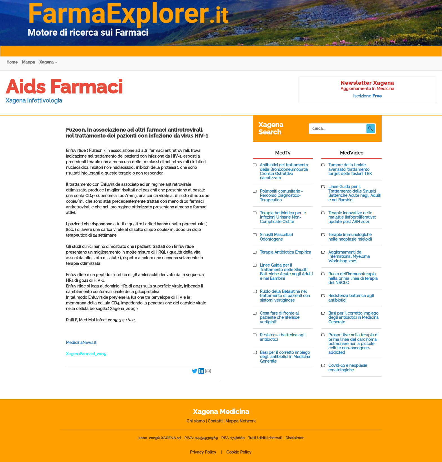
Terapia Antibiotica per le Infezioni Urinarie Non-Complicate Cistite (283, 217)
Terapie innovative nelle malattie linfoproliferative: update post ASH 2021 (352, 217)
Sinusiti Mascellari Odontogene (276, 237)
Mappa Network (241, 421)
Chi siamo (196, 421)
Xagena (48, 62)
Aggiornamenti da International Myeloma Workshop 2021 (349, 256)
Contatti (215, 421)
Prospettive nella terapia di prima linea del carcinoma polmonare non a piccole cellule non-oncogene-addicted (353, 344)
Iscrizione (367, 96)
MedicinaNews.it (81, 342)
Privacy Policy (203, 452)
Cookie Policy (238, 452)
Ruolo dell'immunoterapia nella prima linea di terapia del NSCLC (353, 278)
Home (11, 62)
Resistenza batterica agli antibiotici (282, 337)
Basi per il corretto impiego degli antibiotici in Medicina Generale (285, 356)
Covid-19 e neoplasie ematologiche (347, 367)
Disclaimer (295, 438)
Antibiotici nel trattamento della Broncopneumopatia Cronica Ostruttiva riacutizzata (284, 171)
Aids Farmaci (64, 86)
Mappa (28, 62)
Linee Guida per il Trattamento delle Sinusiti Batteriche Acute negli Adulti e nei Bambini (286, 271)
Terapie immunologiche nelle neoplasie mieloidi (350, 237)
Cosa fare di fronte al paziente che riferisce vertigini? (279, 317)
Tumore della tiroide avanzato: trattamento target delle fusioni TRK (350, 169)
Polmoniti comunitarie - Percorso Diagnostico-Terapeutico (281, 195)
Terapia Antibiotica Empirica (285, 252)
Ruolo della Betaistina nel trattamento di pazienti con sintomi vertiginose (285, 295)
